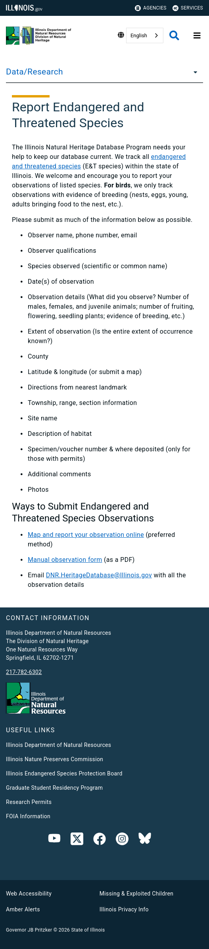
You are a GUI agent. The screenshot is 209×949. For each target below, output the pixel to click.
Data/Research (34, 71)
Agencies (151, 8)
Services (188, 8)
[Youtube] (54, 840)
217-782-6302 (24, 672)
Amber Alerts (23, 909)
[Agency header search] (174, 35)
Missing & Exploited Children (136, 893)
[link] (77, 840)
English (138, 35)
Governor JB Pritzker (29, 930)
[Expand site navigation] (197, 35)
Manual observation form (65, 559)
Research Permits (29, 802)
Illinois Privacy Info (124, 909)
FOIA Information (28, 816)
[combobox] (144, 35)
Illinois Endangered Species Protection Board (64, 773)
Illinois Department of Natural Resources (58, 745)
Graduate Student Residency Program (54, 788)
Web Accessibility (29, 893)
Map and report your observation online (86, 534)
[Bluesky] (144, 840)
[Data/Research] (193, 72)
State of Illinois (88, 930)
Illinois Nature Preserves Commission (54, 759)
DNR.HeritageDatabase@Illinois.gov (99, 575)
